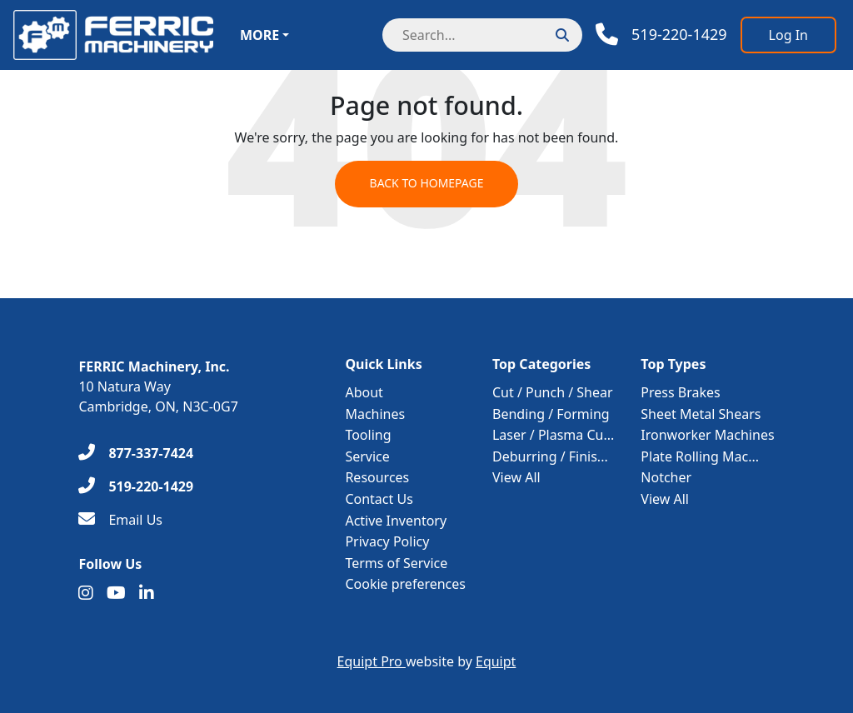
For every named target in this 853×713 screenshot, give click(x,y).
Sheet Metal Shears (701, 414)
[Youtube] (116, 593)
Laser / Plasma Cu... (553, 435)
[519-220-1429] (135, 486)
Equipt (496, 661)
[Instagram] (85, 593)
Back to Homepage (426, 184)
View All (516, 477)
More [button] (259, 35)
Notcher (666, 477)
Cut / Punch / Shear (552, 392)
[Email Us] (120, 520)
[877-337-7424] (135, 453)
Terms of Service (396, 563)
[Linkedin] (146, 593)
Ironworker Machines (707, 435)
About (363, 392)
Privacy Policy (387, 541)
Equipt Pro (371, 661)
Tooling (368, 435)
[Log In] (788, 35)
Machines (375, 414)
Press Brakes (680, 392)
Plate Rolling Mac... (700, 456)
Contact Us (378, 499)
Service (367, 456)
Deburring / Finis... (550, 456)
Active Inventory (395, 520)
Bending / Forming (551, 414)
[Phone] (661, 34)
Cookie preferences (405, 584)
